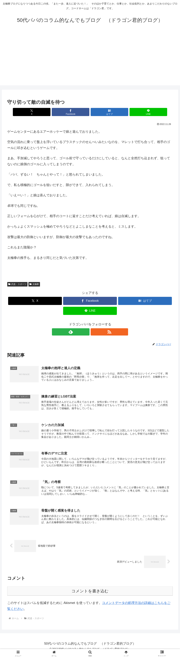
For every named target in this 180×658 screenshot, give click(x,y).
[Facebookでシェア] (76, 112)
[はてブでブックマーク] (104, 112)
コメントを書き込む (90, 595)
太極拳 (34, 284)
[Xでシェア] (48, 112)
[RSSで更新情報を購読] (94, 332)
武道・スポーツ (17, 284)
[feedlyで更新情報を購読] (86, 332)
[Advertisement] (90, 60)
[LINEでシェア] (131, 112)
